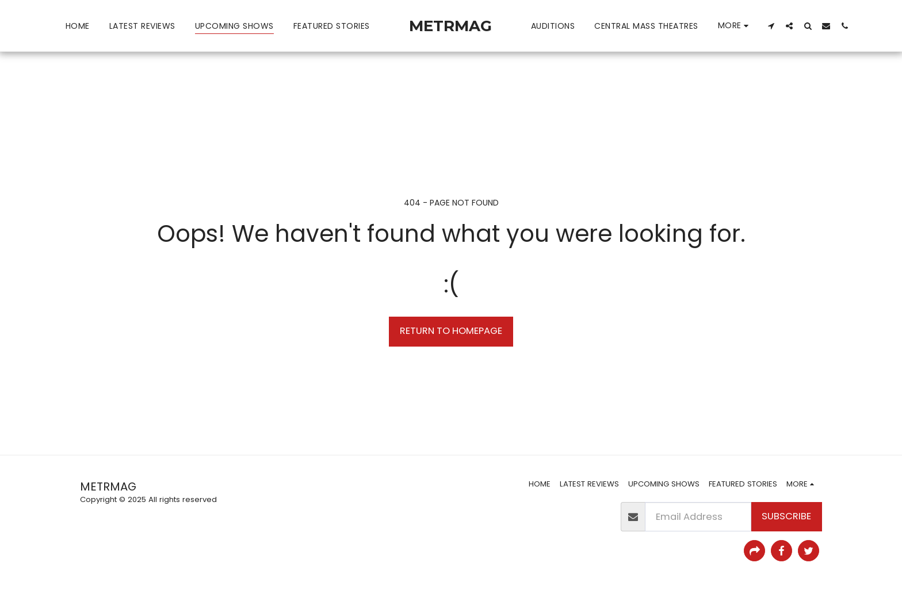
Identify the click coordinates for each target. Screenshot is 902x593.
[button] (770, 25)
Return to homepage (451, 330)
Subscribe (786, 516)
